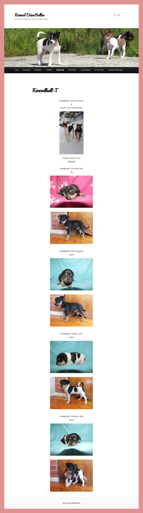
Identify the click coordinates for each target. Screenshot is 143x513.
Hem (17, 70)
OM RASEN (85, 70)
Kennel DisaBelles (29, 15)
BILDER (26, 70)
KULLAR (60, 70)
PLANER (72, 70)
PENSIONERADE (115, 70)
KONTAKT (99, 70)
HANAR (38, 70)
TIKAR (49, 70)
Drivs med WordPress (71, 503)
